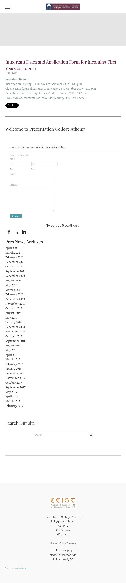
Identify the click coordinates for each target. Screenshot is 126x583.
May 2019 (11, 317)
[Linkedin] (24, 231)
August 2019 (13, 313)
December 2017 (15, 373)
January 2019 (13, 322)
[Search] (63, 435)
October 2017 (13, 382)
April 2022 (11, 248)
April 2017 (11, 396)
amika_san (22, 568)
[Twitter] (16, 231)
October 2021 (13, 266)
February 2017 (14, 406)
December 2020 (15, 276)
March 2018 (12, 359)
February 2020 (14, 294)
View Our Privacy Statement (63, 543)
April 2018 (11, 355)
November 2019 (15, 303)
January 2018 (13, 368)
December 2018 (15, 327)
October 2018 (13, 336)
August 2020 (13, 280)
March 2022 (12, 252)
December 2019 (15, 299)
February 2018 (14, 364)
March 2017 (12, 401)
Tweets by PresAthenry (63, 225)
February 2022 (14, 257)
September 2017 (15, 387)
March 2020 (12, 290)
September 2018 (15, 341)
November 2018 (15, 331)
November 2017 (15, 378)
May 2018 (11, 350)
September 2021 (15, 271)
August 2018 (13, 345)
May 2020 (11, 285)
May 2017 (11, 392)
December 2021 (15, 262)
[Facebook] (9, 231)
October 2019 (13, 308)
